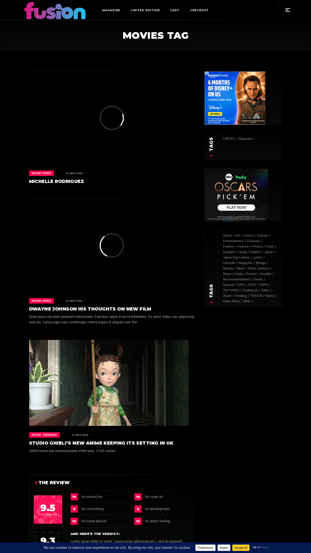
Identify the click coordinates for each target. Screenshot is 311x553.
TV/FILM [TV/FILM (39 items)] (256, 295)
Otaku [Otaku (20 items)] (239, 274)
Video (46, 173)
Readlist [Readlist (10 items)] (266, 274)
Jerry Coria (67, 173)
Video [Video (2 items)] (269, 295)
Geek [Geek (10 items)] (242, 252)
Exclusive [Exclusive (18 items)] (253, 241)
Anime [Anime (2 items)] (227, 235)
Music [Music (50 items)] (241, 268)
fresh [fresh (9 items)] (270, 246)
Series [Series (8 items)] (258, 279)
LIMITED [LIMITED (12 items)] (229, 138)
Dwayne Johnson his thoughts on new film (90, 309)
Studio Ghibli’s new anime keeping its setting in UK (101, 443)
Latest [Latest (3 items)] (257, 257)
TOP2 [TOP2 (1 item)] (241, 284)
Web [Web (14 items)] (247, 301)
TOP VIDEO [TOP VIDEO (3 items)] (231, 290)
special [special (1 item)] (228, 284)
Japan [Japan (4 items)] (268, 252)
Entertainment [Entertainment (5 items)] (233, 241)
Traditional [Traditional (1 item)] (250, 290)
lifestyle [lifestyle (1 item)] (229, 263)
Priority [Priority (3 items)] (251, 274)
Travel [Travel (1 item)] (227, 295)
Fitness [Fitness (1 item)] (257, 246)
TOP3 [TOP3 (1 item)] (252, 284)
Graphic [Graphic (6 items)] (255, 252)
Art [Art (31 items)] (238, 235)
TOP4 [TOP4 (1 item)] (263, 284)
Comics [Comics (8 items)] (248, 235)
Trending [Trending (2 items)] (241, 295)
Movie (36, 173)
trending (49, 434)
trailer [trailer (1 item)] (265, 290)
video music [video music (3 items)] (231, 301)
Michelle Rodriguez (56, 181)
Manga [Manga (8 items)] (260, 263)
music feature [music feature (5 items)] (258, 268)
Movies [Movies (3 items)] (228, 268)
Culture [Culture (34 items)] (262, 235)
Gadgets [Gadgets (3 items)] (229, 252)
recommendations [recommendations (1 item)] (236, 279)
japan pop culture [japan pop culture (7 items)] (236, 257)
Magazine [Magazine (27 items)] (245, 138)
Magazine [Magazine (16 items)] (245, 263)
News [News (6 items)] (227, 274)
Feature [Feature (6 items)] (243, 246)
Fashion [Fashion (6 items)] (228, 246)
